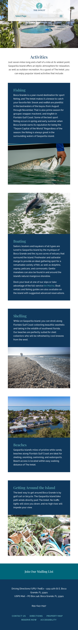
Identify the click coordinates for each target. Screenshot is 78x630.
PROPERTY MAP (53, 616)
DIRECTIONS (36, 616)
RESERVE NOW (29, 620)
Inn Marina (49, 285)
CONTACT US (19, 616)
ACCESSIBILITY (49, 620)
